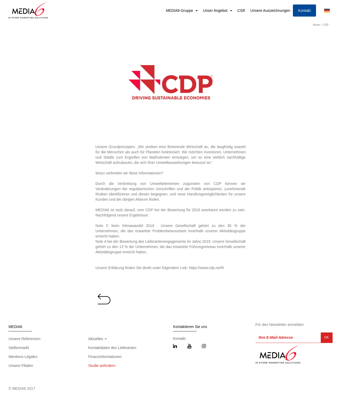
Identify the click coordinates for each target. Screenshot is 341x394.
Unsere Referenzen (24, 339)
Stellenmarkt (18, 348)
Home (316, 24)
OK (326, 337)
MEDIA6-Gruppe (180, 10)
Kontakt (304, 10)
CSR (241, 10)
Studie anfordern (101, 365)
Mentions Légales (22, 357)
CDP (325, 24)
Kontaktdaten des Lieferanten (112, 348)
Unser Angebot (215, 10)
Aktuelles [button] (97, 339)
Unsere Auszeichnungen (270, 10)
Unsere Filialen (20, 365)
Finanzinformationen (104, 357)
